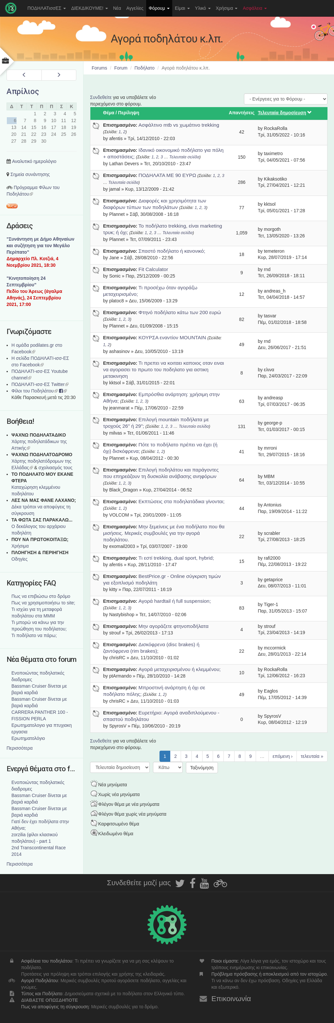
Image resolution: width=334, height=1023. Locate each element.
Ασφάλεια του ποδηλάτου (46, 961)
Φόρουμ (159, 8)
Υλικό (203, 8)
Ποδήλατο (144, 68)
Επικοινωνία (231, 999)
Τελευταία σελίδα (184, 157)
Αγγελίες (134, 8)
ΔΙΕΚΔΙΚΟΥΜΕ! (89, 8)
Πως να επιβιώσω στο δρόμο (40, 596)
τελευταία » (312, 756)
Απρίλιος (23, 91)
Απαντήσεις (241, 112)
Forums (99, 68)
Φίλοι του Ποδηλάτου (34, 390)
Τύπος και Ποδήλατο (41, 993)
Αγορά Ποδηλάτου (39, 980)
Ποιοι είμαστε (224, 961)
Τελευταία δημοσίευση (285, 112)
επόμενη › (283, 756)
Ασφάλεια (255, 8)
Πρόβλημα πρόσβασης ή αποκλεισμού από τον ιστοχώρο (269, 974)
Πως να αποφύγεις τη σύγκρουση (55, 1006)
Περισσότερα (20, 748)
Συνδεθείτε (101, 97)
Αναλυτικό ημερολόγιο (34, 161)
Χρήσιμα (227, 8)
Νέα (117, 8)
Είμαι (182, 8)
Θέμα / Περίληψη (121, 112)
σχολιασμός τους (55, 467)
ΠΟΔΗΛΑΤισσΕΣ (46, 8)
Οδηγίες (19, 559)
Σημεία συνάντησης (30, 174)
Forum (120, 68)
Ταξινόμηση (202, 767)
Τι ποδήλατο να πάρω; (34, 635)
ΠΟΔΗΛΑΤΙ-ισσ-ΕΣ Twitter (39, 384)
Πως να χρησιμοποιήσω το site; (43, 602)
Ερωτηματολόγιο (28, 738)
